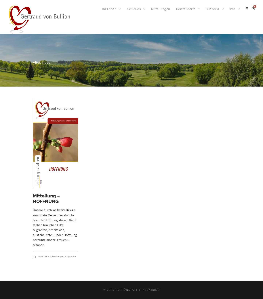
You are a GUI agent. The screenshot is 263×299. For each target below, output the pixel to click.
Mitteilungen (160, 9)
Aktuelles (134, 9)
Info (232, 9)
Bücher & (212, 9)
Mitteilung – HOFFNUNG (46, 198)
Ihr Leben (109, 9)
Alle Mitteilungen (54, 256)
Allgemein (70, 256)
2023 (40, 256)
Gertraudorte (186, 9)
